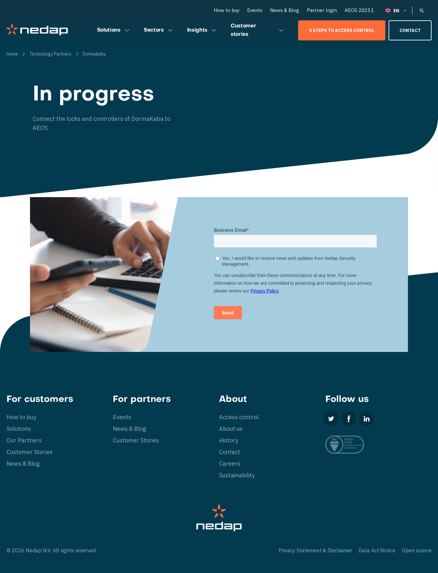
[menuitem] (396, 10)
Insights (202, 30)
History (228, 440)
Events (254, 10)
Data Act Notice (377, 550)
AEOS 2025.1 (359, 10)
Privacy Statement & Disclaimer (315, 550)
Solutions (114, 30)
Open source (417, 550)
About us (231, 428)
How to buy (226, 10)
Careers (229, 463)
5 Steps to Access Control (341, 30)
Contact (410, 30)
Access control (238, 417)
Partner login (322, 10)
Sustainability (237, 475)
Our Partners (24, 440)
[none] (396, 10)
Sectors (159, 30)
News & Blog (284, 10)
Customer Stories (29, 452)
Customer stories (258, 30)
